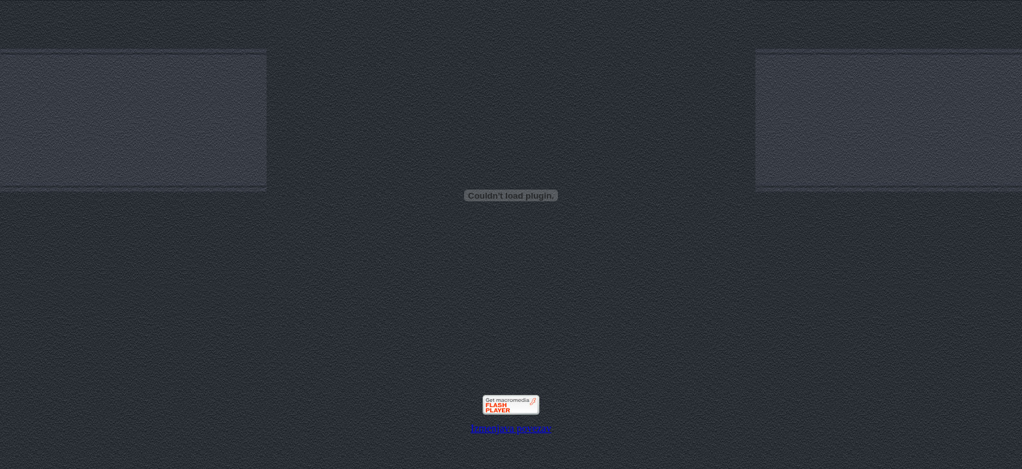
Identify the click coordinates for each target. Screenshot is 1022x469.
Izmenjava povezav (511, 428)
